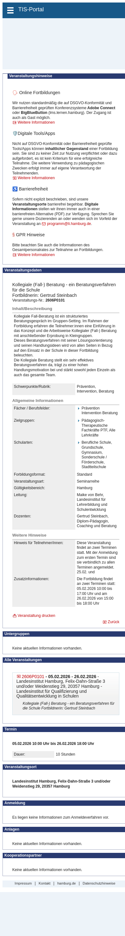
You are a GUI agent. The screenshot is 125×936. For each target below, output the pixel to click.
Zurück (113, 622)
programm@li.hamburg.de (69, 224)
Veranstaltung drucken (36, 615)
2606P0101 (33, 676)
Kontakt (44, 883)
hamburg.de (66, 883)
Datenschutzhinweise (98, 883)
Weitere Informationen (36, 122)
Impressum (23, 883)
